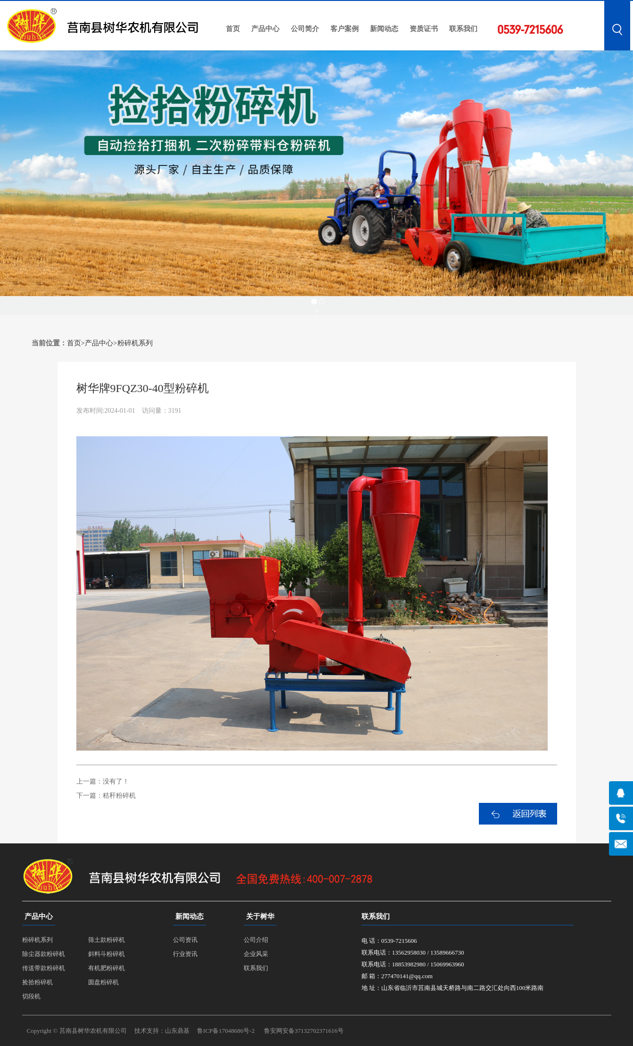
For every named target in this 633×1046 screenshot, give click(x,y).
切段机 (31, 996)
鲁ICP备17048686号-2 (226, 1030)
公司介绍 (256, 939)
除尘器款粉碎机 (43, 953)
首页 (233, 29)
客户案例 (344, 29)
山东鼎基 (177, 1030)
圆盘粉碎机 (103, 982)
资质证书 (424, 29)
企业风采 (256, 953)
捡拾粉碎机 (37, 982)
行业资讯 (185, 953)
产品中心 (265, 29)
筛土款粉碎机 (106, 939)
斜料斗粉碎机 (106, 953)
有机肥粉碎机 (106, 968)
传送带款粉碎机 (43, 968)
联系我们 (463, 29)
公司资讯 (185, 939)
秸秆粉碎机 (119, 795)
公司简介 (305, 29)
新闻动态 (384, 29)
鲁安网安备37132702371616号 (304, 1030)
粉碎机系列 (135, 343)
